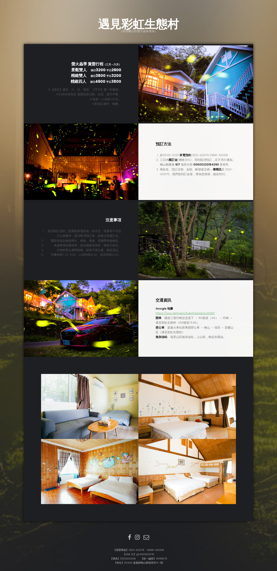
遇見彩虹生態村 (138, 24)
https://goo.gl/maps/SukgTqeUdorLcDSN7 (185, 313)
